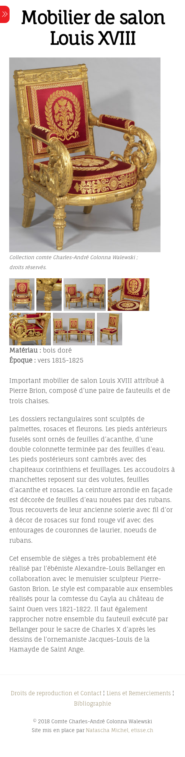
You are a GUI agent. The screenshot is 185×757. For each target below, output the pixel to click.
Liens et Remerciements (138, 693)
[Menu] (5, 14)
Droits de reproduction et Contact (56, 693)
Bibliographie (92, 703)
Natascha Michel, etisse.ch (119, 730)
